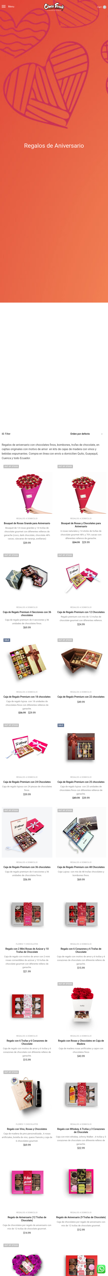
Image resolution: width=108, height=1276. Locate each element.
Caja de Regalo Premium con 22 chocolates (81, 696)
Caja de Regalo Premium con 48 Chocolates (81, 867)
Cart (101, 7)
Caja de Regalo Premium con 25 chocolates (81, 782)
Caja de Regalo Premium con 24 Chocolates (27, 782)
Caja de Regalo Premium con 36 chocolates (26, 867)
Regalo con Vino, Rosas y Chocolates (27, 1129)
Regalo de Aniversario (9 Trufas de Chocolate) (81, 1217)
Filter (6, 434)
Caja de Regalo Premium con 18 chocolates (26, 696)
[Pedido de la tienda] (87, 433)
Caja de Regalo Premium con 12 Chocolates (81, 612)
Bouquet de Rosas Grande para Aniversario (27, 523)
